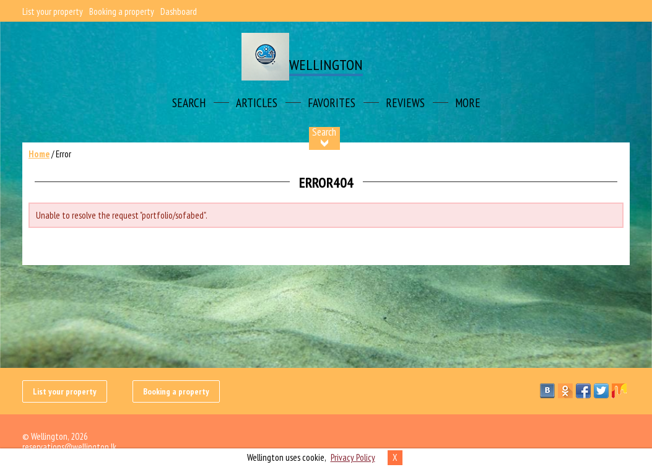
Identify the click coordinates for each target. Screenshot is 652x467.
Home (39, 154)
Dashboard (178, 11)
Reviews (405, 102)
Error (63, 154)
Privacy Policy (353, 457)
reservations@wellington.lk (69, 447)
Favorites (331, 102)
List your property (52, 11)
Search (189, 102)
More (467, 102)
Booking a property (121, 11)
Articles (256, 102)
